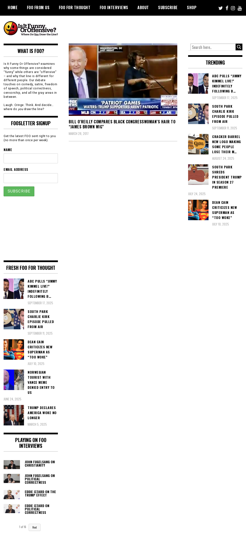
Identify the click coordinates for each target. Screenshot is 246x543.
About (143, 7)
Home (13, 7)
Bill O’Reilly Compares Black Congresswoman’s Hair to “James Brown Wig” (122, 124)
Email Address (16, 169)
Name (8, 149)
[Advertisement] (155, 29)
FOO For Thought (75, 7)
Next (34, 527)
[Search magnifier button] (239, 47)
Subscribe (168, 7)
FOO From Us (38, 7)
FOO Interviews (114, 7)
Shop (192, 7)
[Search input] (213, 47)
